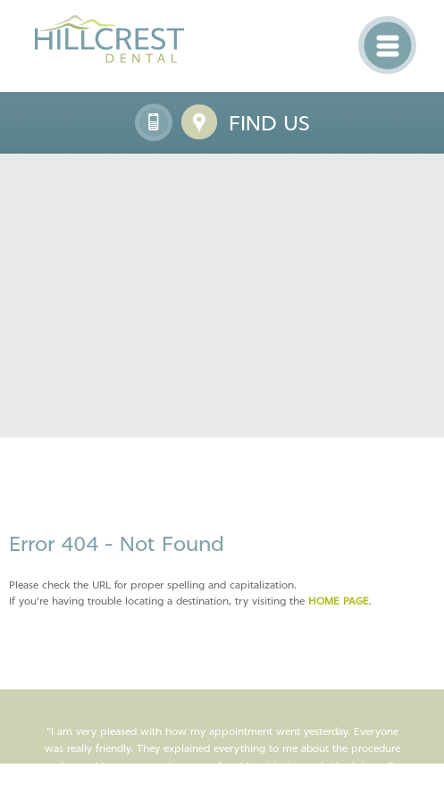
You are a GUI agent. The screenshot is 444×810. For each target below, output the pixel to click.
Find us (269, 123)
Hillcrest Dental (109, 39)
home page (338, 601)
